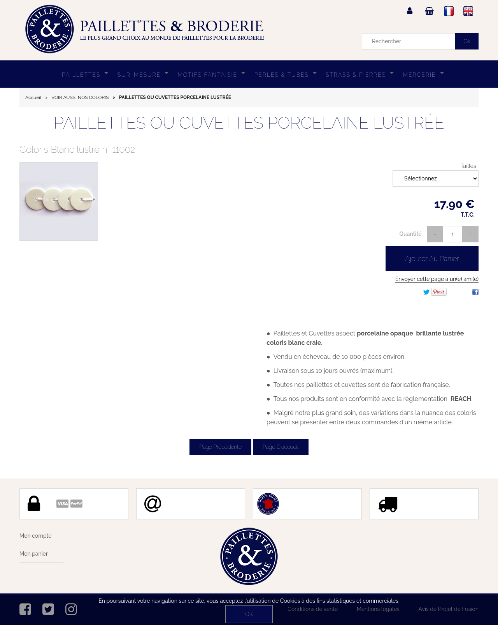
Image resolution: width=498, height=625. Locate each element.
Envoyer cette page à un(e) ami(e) (437, 279)
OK (249, 614)
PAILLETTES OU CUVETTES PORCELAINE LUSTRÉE (249, 122)
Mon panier (33, 554)
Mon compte (35, 536)
